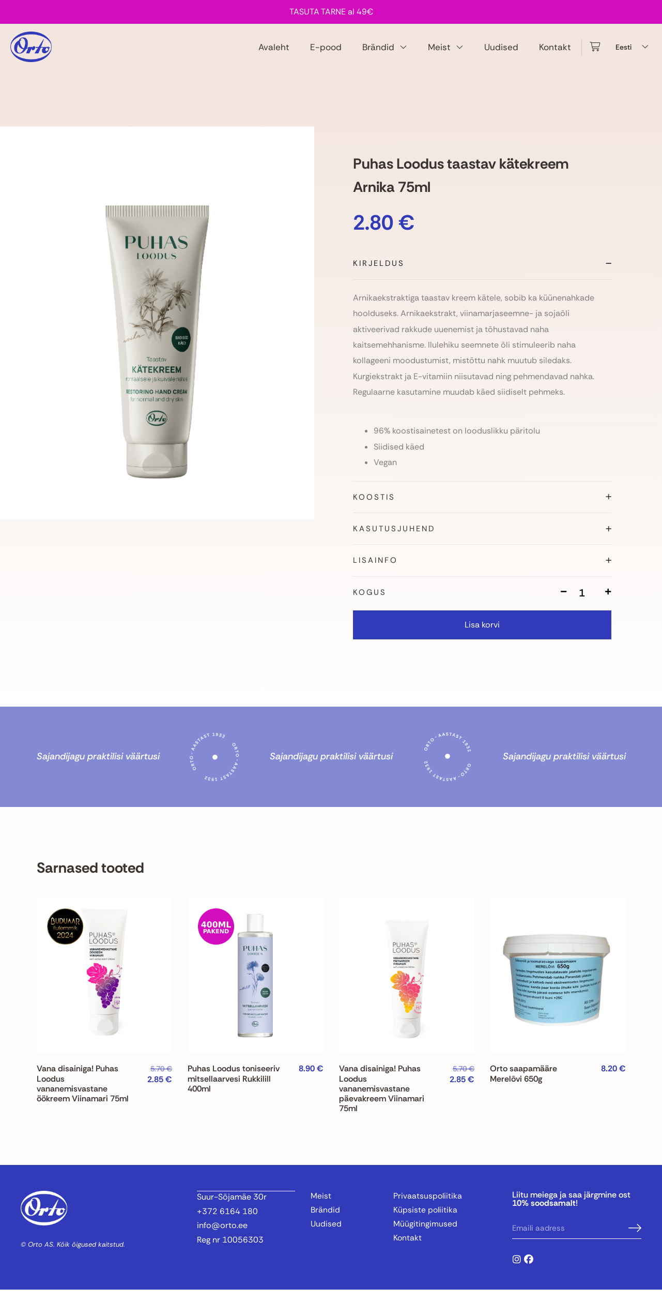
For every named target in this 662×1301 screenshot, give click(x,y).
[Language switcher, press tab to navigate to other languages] (633, 52)
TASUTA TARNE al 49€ (331, 11)
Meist (446, 52)
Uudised (501, 52)
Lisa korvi (482, 636)
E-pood (326, 52)
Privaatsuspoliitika (428, 1207)
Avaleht (273, 52)
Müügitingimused (425, 1236)
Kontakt (555, 52)
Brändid (384, 52)
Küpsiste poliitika (425, 1222)
